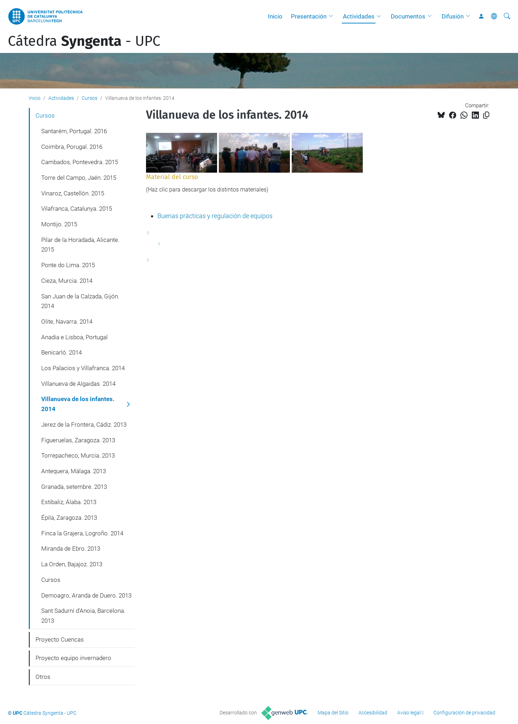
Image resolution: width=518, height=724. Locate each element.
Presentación (309, 16)
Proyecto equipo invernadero (73, 657)
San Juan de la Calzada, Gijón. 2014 (80, 301)
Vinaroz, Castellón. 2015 (72, 193)
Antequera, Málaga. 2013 (73, 471)
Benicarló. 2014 (61, 352)
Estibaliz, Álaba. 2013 (68, 502)
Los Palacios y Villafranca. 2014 (83, 368)
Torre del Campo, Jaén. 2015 (78, 177)
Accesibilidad (372, 712)
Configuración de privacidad (464, 712)
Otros (43, 676)
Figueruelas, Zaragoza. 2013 (78, 440)
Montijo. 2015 (59, 224)
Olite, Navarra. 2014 (66, 321)
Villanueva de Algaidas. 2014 (78, 383)
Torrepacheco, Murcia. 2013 (78, 455)
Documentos (408, 16)
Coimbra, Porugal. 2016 (71, 146)
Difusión (453, 16)
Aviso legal (409, 712)
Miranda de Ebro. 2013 (70, 548)
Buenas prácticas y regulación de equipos (215, 216)
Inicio (275, 16)
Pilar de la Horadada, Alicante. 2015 (80, 244)
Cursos (89, 98)
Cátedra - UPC (84, 41)
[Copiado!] (486, 115)
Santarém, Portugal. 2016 (74, 131)
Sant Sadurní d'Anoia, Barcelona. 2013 (83, 615)
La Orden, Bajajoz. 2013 (71, 564)
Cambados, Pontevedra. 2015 (79, 162)
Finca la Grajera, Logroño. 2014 (82, 533)
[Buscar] (507, 16)
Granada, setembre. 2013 (74, 486)
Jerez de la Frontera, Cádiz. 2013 (83, 424)
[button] (333, 16)
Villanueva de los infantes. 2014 (77, 403)
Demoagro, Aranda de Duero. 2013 (86, 595)
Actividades (358, 16)
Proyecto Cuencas (60, 639)
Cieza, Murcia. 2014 (66, 280)
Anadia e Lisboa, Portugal (74, 337)
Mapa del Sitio (333, 712)
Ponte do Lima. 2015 (68, 265)
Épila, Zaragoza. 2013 (69, 517)
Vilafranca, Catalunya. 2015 (76, 208)
